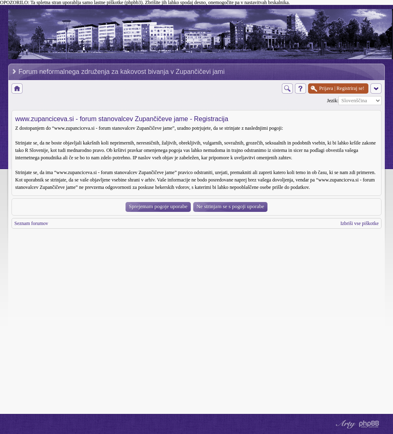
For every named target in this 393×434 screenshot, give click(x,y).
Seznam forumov (31, 223)
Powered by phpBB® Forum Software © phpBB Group (369, 424)
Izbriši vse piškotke (359, 223)
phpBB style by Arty (344, 424)
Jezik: (332, 100)
